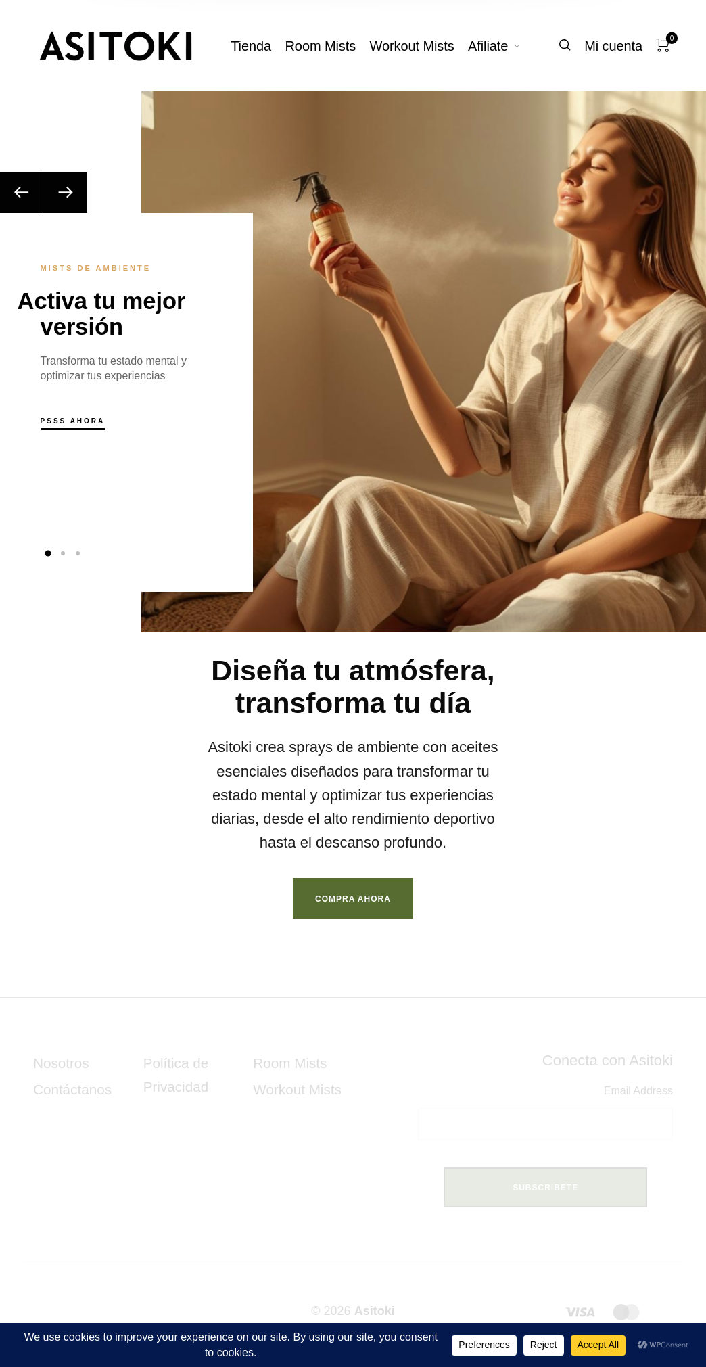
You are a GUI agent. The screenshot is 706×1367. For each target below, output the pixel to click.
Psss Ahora (73, 421)
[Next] (65, 192)
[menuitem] (258, 46)
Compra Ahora (353, 899)
